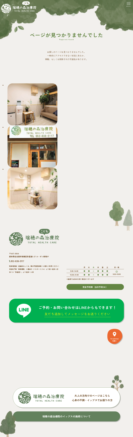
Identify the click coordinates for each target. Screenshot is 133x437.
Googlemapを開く (114, 340)
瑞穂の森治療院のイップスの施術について (66, 416)
